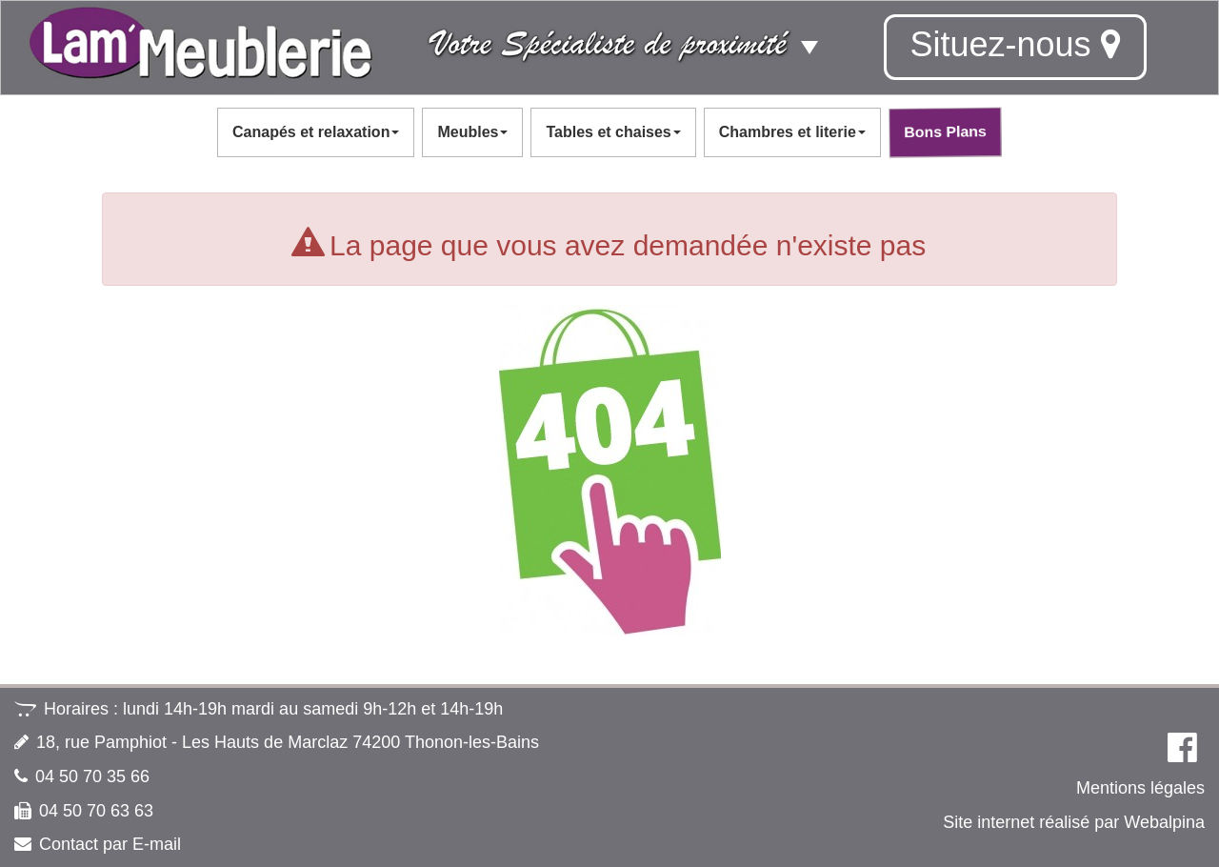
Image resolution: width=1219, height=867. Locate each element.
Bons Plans (944, 131)
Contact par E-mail (110, 844)
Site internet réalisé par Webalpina (1074, 822)
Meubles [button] (472, 132)
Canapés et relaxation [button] (315, 132)
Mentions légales (1140, 787)
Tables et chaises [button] (613, 132)
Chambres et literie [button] (792, 132)
